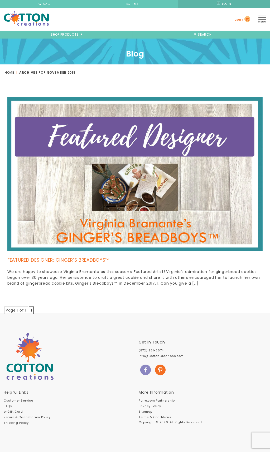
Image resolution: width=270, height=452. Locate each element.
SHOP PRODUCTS (66, 34)
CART (239, 19)
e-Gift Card (13, 411)
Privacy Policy (150, 406)
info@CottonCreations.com (161, 356)
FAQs (8, 406)
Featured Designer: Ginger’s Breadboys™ (58, 260)
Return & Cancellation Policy (27, 417)
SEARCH (202, 34)
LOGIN (224, 4)
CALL (44, 4)
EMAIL (133, 4)
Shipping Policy (16, 423)
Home (9, 72)
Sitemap (145, 411)
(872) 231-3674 (151, 350)
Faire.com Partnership (157, 400)
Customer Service (18, 400)
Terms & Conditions (155, 417)
